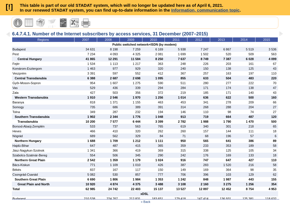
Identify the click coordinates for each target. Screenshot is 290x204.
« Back (145, 201)
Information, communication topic (205, 10)
